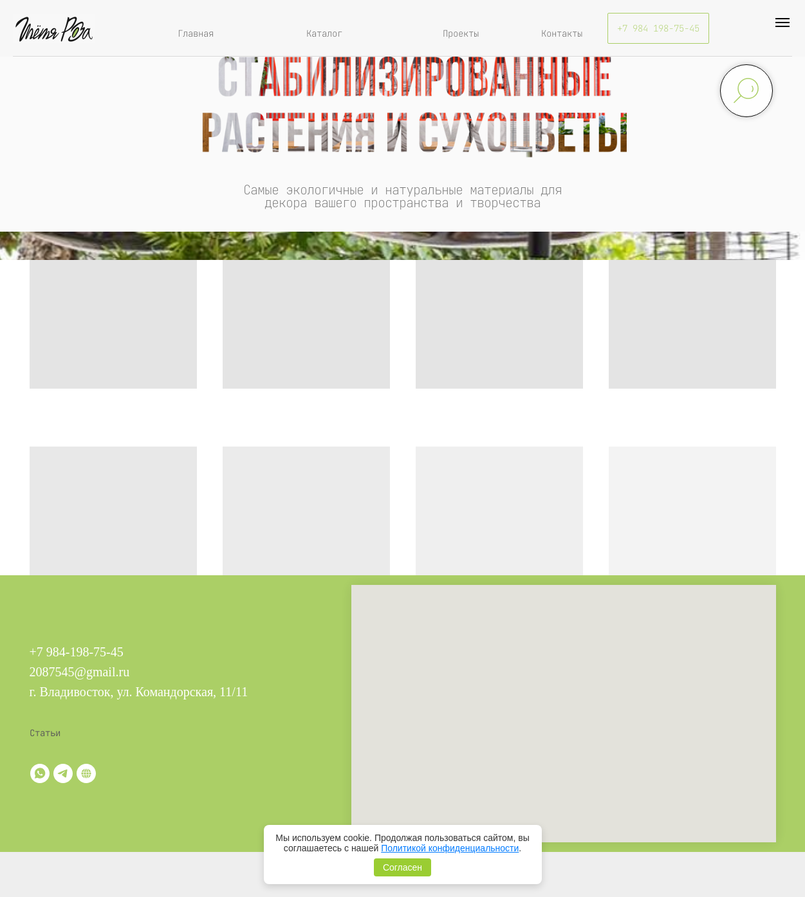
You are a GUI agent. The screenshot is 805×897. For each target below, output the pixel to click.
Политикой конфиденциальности (450, 848)
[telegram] (63, 773)
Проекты (461, 33)
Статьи (45, 733)
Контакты (561, 33)
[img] (54, 28)
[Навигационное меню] (782, 22)
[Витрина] (86, 773)
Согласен (402, 867)
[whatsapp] (40, 773)
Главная (196, 33)
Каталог (324, 33)
